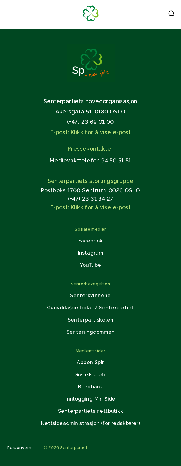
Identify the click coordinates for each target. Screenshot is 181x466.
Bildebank (90, 387)
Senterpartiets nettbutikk (90, 411)
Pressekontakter (90, 148)
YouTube (90, 265)
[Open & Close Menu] (9, 14)
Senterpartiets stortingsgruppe (91, 181)
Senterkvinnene (90, 295)
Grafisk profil (90, 374)
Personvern (19, 447)
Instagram (90, 253)
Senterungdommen (90, 332)
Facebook (90, 241)
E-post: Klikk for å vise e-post (90, 132)
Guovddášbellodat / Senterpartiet (90, 308)
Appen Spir (90, 362)
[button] (171, 14)
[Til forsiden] (90, 21)
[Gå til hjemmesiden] (91, 79)
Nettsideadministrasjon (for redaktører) (90, 423)
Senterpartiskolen (91, 320)
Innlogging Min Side (90, 399)
